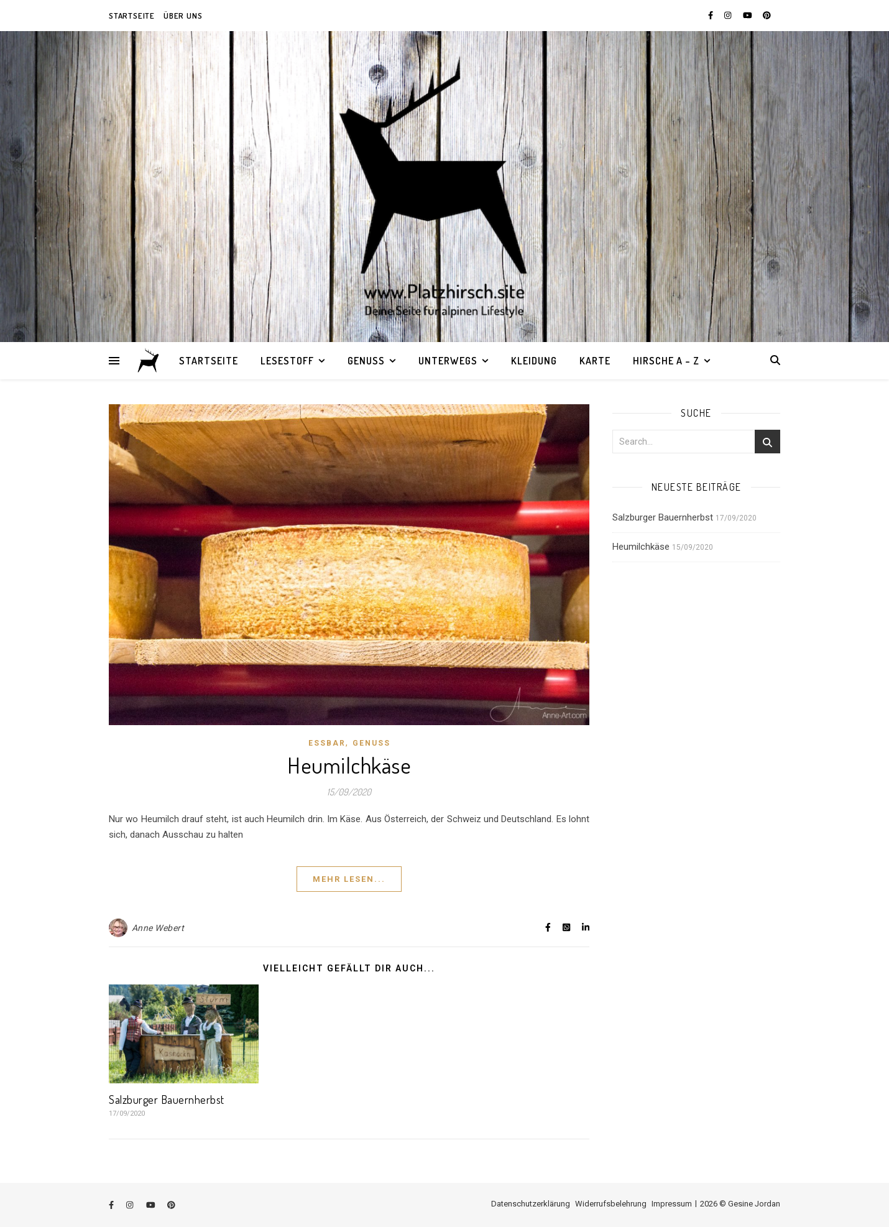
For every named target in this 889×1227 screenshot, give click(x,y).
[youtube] (748, 15)
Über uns (183, 16)
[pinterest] (767, 15)
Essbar (327, 743)
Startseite (132, 16)
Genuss (366, 360)
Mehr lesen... (349, 879)
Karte (594, 360)
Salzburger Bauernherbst (166, 1099)
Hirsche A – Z (666, 360)
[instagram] (728, 15)
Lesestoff (287, 360)
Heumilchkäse (349, 765)
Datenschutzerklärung (530, 1203)
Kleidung (534, 360)
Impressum (672, 1203)
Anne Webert (158, 928)
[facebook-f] (711, 15)
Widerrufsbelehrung (611, 1203)
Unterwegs (447, 360)
